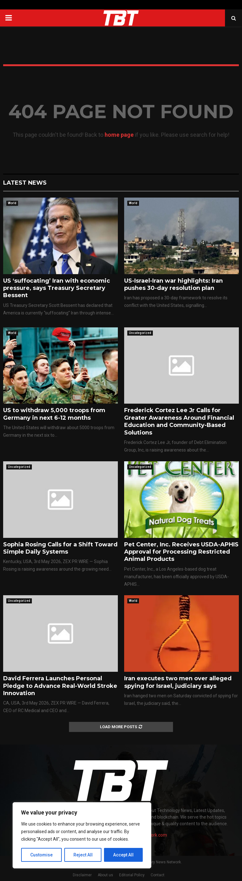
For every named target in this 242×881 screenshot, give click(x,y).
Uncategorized (140, 333)
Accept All (123, 854)
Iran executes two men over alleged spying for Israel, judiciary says (178, 682)
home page (119, 134)
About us (105, 875)
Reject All (83, 854)
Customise (41, 854)
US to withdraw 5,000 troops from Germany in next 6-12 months (54, 414)
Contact (157, 875)
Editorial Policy (132, 875)
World (12, 203)
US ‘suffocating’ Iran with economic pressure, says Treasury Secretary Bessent (56, 288)
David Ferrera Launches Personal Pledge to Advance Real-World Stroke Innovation (60, 686)
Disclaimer (82, 875)
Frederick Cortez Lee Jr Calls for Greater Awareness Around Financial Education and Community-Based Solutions (179, 421)
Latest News (25, 182)
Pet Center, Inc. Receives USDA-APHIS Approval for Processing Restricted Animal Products (181, 552)
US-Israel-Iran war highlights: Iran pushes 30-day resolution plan (173, 284)
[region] (82, 835)
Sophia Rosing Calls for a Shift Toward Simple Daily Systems (60, 548)
